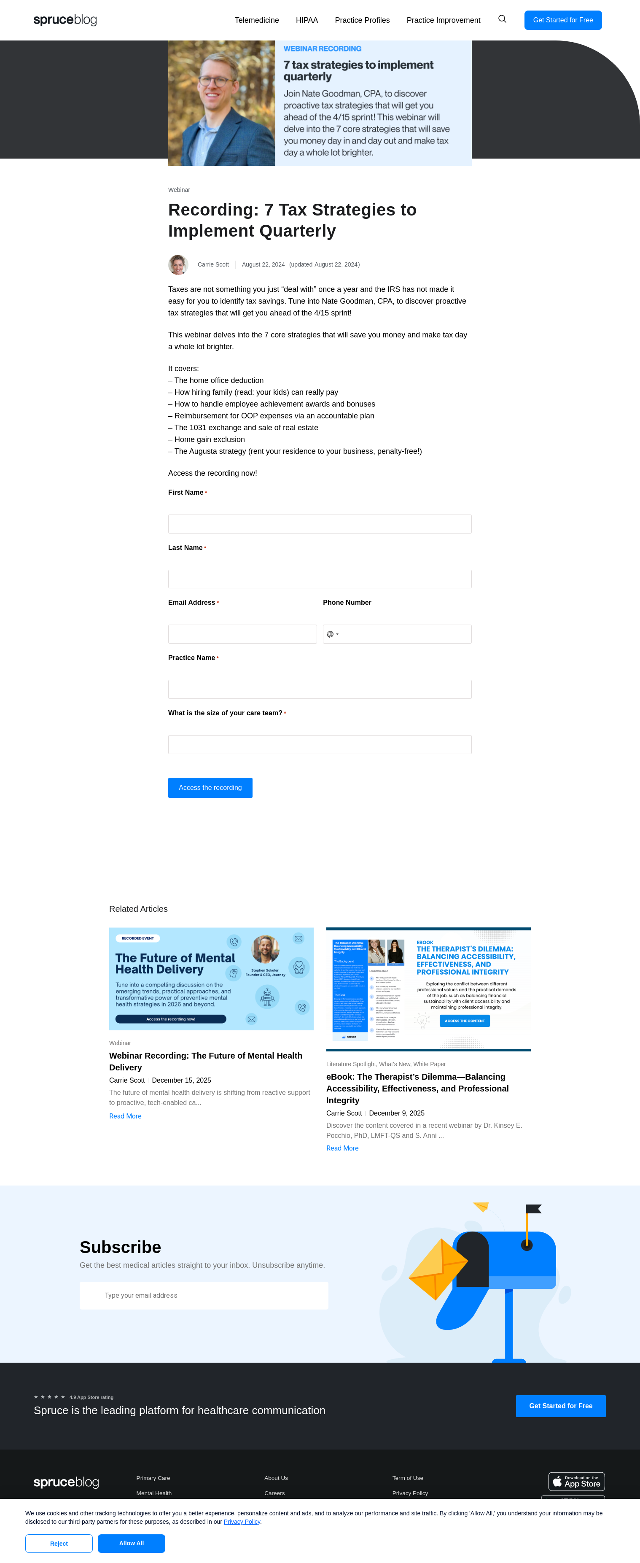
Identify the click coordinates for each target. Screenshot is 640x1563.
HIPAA (307, 20)
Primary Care (154, 1469)
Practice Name (193, 652)
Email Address (193, 599)
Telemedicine (257, 20)
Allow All (131, 1543)
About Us (276, 1469)
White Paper (430, 1055)
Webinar (179, 189)
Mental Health (155, 1485)
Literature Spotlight (351, 1055)
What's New (394, 1055)
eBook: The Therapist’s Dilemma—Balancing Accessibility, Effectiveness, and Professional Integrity (417, 1079)
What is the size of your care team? (227, 706)
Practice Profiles (362, 20)
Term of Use (408, 1469)
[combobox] (332, 630)
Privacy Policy (411, 1485)
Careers (274, 1485)
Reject (59, 1543)
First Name (187, 492)
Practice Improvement (444, 20)
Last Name (187, 545)
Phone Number (347, 599)
